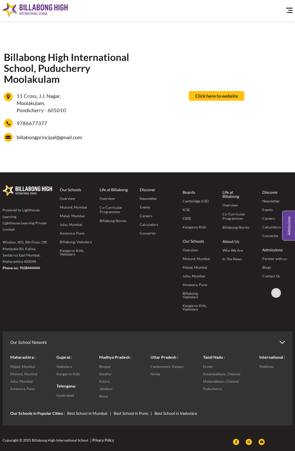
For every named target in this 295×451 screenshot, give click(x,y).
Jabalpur (106, 388)
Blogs (266, 267)
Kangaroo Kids (194, 227)
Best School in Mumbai (87, 413)
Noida (155, 374)
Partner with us (274, 258)
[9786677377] (8, 123)
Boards (189, 192)
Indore (104, 381)
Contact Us (271, 276)
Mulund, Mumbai (73, 207)
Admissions (272, 249)
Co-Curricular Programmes (111, 209)
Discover (147, 189)
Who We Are (232, 250)
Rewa (103, 396)
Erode (208, 366)
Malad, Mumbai (72, 216)
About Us (230, 241)
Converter (148, 233)
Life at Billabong (114, 189)
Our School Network (28, 342)
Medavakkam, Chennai (221, 381)
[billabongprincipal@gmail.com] (8, 137)
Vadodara (64, 366)
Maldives (266, 366)
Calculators (149, 224)
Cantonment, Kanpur (167, 366)
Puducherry (212, 388)
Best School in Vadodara (176, 413)
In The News (232, 259)
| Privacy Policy (101, 440)
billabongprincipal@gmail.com (49, 137)
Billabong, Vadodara (76, 242)
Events (145, 207)
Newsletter (148, 198)
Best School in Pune (131, 413)
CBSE (187, 218)
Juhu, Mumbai (71, 224)
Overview (67, 198)
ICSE (186, 210)
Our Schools (70, 189)
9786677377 (32, 123)
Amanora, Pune (72, 233)
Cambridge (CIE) (196, 201)
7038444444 (29, 268)
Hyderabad (65, 395)
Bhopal (104, 366)
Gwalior (105, 374)
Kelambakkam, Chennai (221, 374)
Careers (146, 216)
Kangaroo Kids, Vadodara (72, 252)
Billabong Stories (113, 220)
